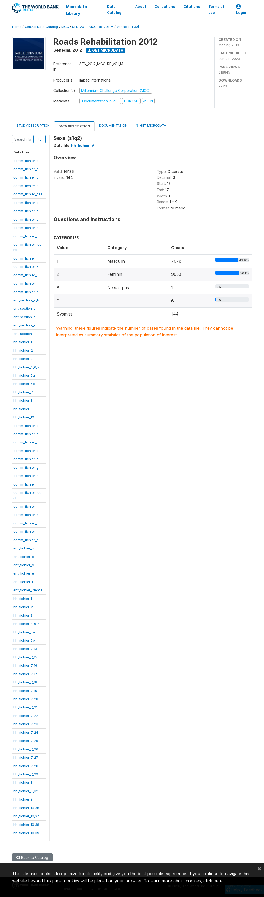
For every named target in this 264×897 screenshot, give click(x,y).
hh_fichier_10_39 (26, 833)
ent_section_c (24, 308)
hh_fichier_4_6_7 (26, 367)
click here (212, 880)
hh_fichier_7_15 (25, 657)
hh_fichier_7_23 (25, 724)
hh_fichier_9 (23, 409)
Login (241, 9)
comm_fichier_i (25, 236)
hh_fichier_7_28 (25, 766)
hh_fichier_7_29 (25, 774)
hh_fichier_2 (23, 350)
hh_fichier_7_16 (25, 665)
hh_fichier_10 (23, 417)
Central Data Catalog (41, 27)
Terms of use (216, 9)
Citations (191, 7)
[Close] (259, 868)
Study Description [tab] (33, 125)
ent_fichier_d (23, 565)
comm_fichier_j (25, 258)
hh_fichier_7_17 (25, 674)
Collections (164, 7)
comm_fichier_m (26, 283)
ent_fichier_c (23, 557)
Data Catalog (114, 9)
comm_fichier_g (26, 219)
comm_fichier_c (26, 177)
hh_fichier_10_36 (26, 808)
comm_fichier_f (25, 211)
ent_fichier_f (23, 582)
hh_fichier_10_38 (26, 824)
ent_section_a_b (26, 300)
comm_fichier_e (26, 202)
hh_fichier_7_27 (25, 757)
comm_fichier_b (26, 169)
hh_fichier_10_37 (26, 816)
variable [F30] (128, 27)
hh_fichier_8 (23, 400)
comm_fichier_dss (27, 194)
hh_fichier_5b (24, 384)
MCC (65, 27)
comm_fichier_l (25, 275)
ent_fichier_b (23, 548)
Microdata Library (76, 10)
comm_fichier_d (26, 186)
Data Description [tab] (74, 126)
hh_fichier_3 (23, 359)
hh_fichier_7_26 (25, 749)
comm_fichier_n (26, 292)
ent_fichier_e (23, 573)
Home (16, 27)
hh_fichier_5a (24, 375)
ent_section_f (24, 334)
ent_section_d (24, 317)
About (140, 7)
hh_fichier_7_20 (25, 699)
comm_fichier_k (25, 266)
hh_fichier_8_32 (25, 791)
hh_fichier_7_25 (25, 741)
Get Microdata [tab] (151, 125)
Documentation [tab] (113, 125)
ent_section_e (24, 325)
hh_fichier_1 (22, 342)
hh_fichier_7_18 (25, 682)
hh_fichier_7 (23, 392)
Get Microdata (105, 50)
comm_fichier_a (26, 161)
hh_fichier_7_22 (25, 716)
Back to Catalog (32, 857)
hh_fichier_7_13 (25, 649)
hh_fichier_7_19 (25, 691)
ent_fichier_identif (27, 590)
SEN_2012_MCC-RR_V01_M (92, 27)
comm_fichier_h (26, 227)
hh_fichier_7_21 (25, 707)
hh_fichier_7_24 (25, 732)
